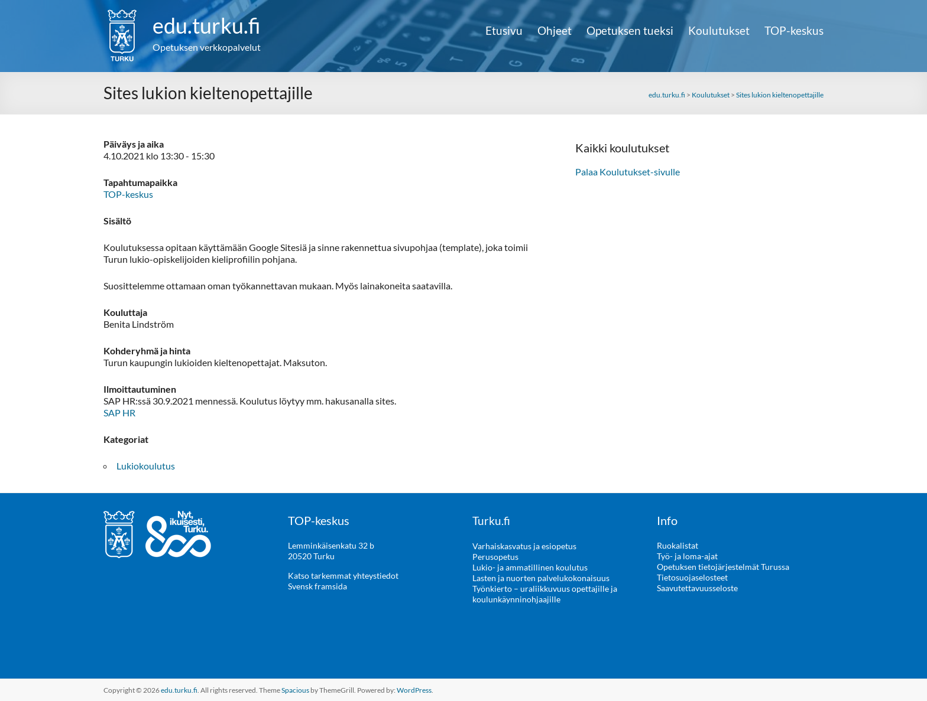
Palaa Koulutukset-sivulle (627, 171)
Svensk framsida (317, 586)
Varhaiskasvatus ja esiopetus (524, 545)
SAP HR (119, 412)
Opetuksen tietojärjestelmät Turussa (723, 567)
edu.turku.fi (207, 25)
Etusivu (504, 30)
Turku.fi (491, 520)
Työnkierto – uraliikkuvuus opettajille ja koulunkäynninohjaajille (544, 593)
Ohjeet (554, 30)
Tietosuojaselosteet (692, 577)
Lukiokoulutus (145, 465)
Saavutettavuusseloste (697, 588)
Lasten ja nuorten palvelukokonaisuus (541, 577)
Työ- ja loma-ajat (687, 556)
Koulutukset (719, 30)
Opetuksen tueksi (629, 30)
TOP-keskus (794, 30)
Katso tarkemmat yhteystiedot (343, 575)
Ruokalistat (677, 545)
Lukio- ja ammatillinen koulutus (530, 567)
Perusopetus (495, 556)
